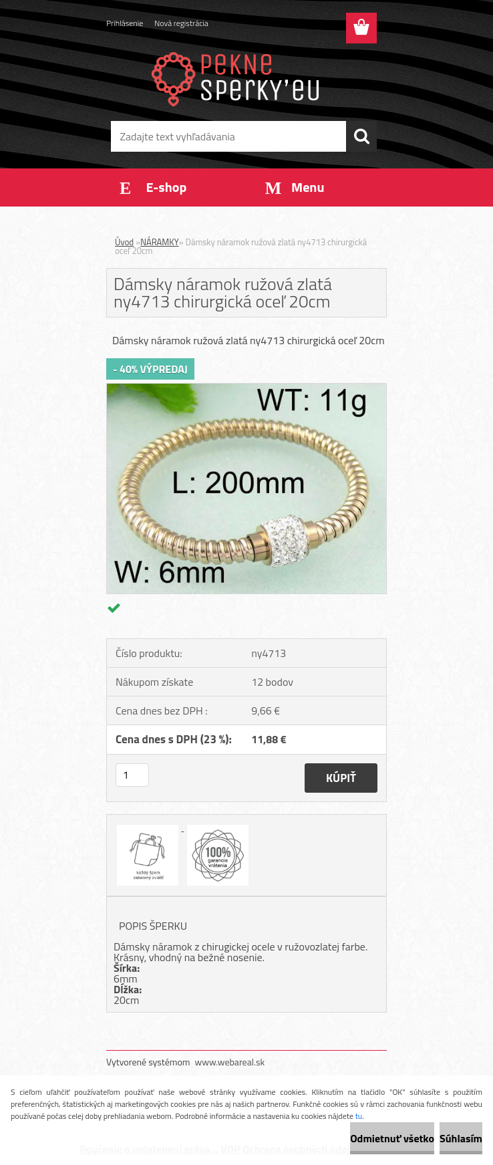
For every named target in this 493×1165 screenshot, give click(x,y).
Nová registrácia (181, 23)
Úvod (124, 242)
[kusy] (132, 775)
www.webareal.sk (230, 1062)
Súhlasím (461, 1138)
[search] (361, 136)
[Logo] (238, 77)
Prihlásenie (124, 23)
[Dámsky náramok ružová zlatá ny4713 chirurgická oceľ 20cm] (246, 389)
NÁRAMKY (159, 242)
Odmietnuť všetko (392, 1138)
